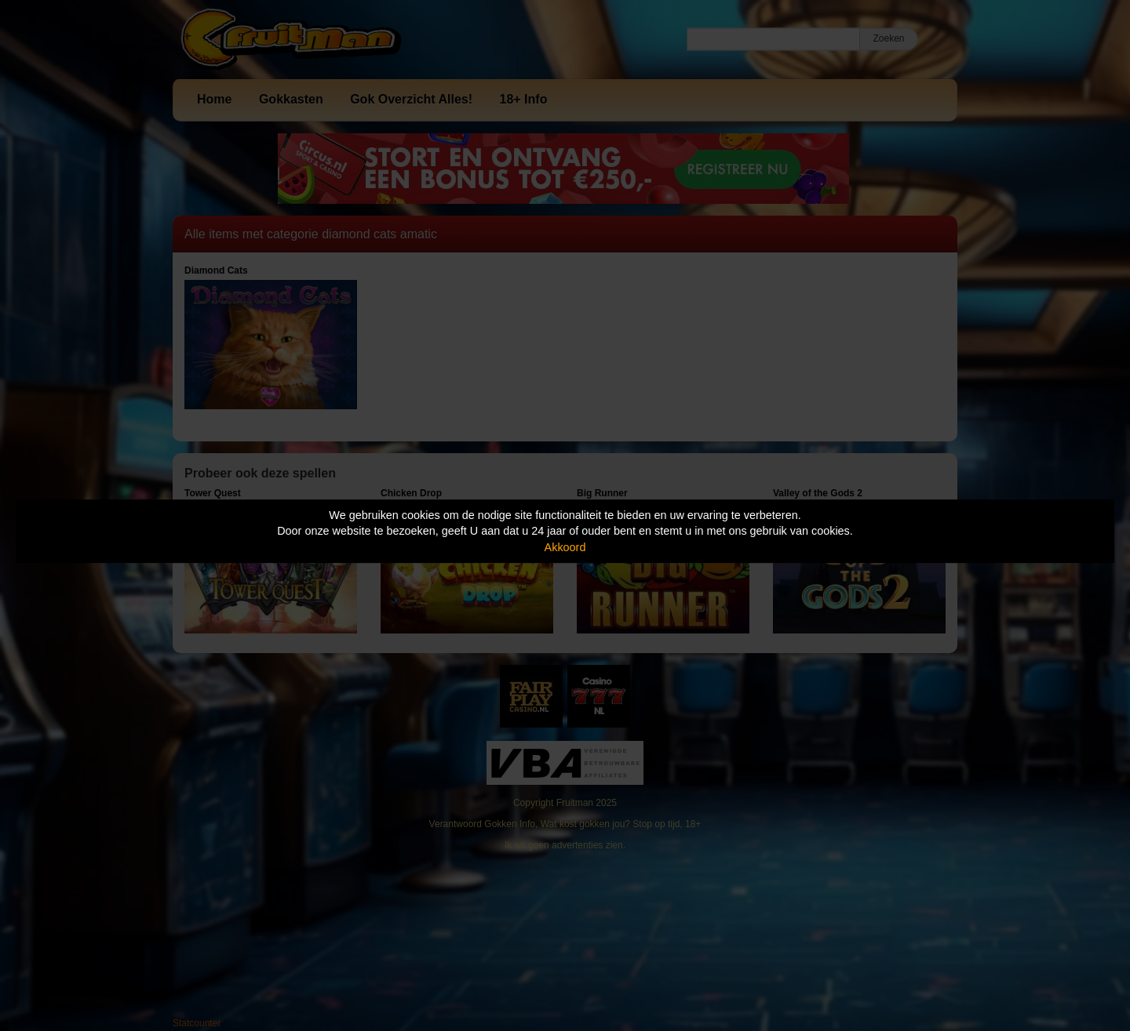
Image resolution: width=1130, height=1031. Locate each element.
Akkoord (565, 547)
